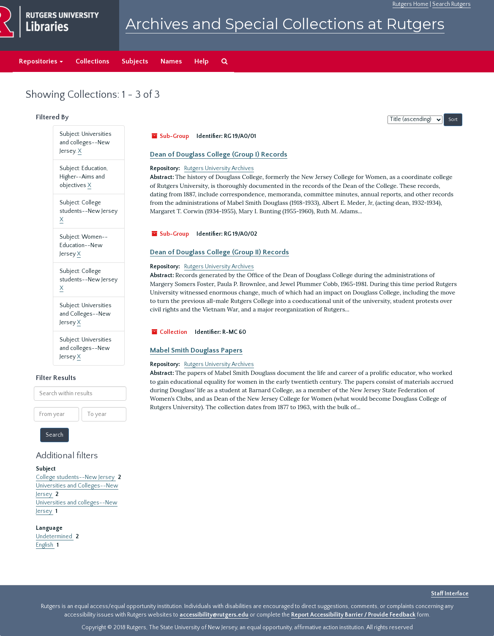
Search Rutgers (451, 4)
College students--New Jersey (76, 477)
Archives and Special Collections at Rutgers (285, 24)
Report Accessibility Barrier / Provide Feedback (353, 614)
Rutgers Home (410, 4)
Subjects (135, 61)
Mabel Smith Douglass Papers (196, 350)
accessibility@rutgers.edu (214, 614)
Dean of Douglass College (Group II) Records (219, 252)
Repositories (41, 61)
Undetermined (55, 536)
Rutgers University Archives (219, 168)
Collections (92, 61)
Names (171, 61)
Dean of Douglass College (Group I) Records (218, 154)
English (45, 545)
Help (201, 61)
